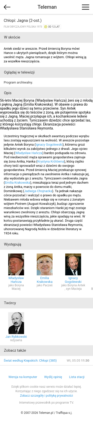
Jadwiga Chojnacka (38, 191)
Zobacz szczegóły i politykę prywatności (46, 395)
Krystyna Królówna (50, 161)
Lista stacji (77, 377)
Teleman (47, 7)
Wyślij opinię (53, 377)
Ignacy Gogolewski (49, 144)
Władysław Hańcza (28, 153)
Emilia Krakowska (17, 182)
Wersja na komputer (22, 377)
